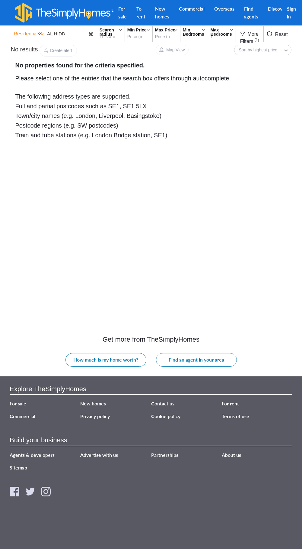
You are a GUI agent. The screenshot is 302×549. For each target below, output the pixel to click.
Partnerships (164, 455)
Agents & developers (32, 455)
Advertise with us (99, 455)
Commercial (192, 8)
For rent (230, 404)
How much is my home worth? (105, 360)
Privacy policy (95, 416)
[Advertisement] (54, 207)
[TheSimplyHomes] (62, 13)
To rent (140, 12)
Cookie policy (165, 416)
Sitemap (18, 467)
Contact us (162, 404)
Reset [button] (277, 34)
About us (231, 455)
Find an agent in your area (196, 360)
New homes (162, 12)
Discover (277, 8)
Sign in (291, 12)
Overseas (224, 8)
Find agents (251, 12)
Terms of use (235, 416)
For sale (122, 12)
